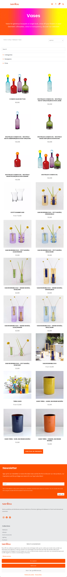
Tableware (15, 40)
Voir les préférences (33, 570)
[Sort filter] (55, 40)
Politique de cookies (29, 574)
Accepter (33, 561)
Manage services (7, 556)
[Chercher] (33, 49)
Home (5, 40)
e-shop (9, 40)
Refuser (33, 566)
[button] (52, 4)
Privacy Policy (38, 574)
